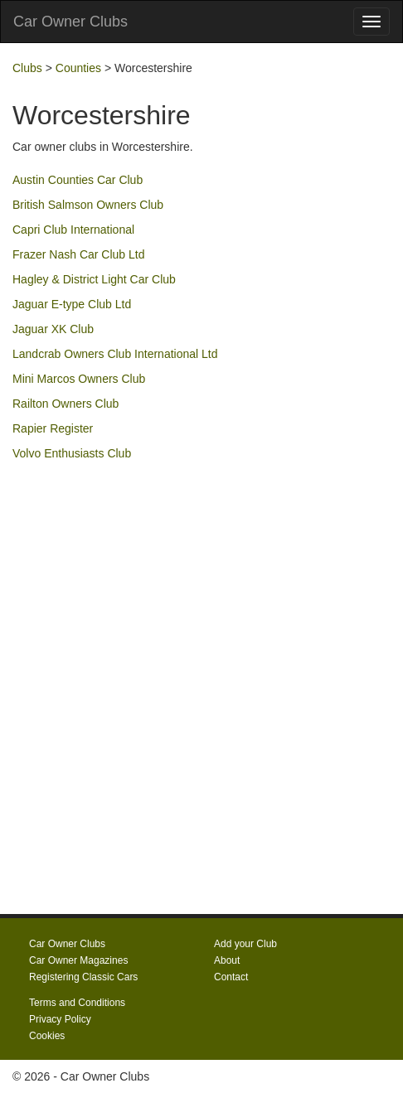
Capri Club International (73, 229)
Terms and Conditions (77, 1002)
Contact (231, 977)
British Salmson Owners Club (87, 204)
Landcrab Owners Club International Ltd (114, 353)
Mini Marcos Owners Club (78, 378)
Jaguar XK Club (53, 329)
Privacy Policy (60, 1019)
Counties (78, 68)
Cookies (47, 1036)
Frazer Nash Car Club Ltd (78, 254)
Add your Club (245, 944)
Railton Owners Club (65, 403)
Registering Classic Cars (83, 977)
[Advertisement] (201, 671)
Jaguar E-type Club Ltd (71, 304)
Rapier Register (52, 428)
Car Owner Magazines (78, 960)
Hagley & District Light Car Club (94, 279)
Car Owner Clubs (70, 21)
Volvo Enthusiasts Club (71, 453)
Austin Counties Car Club (77, 179)
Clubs (27, 68)
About (227, 960)
